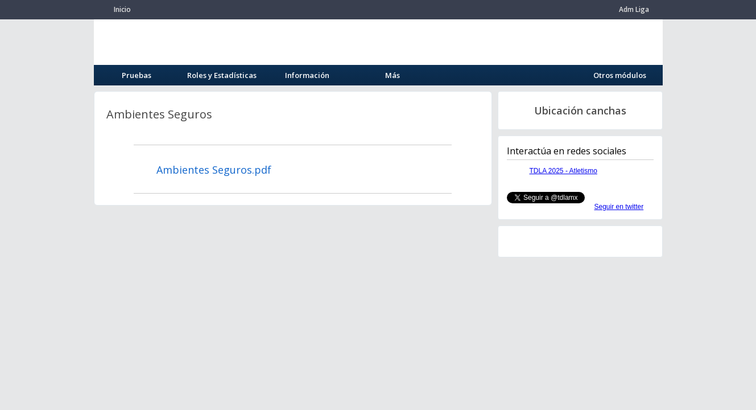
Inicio (122, 9)
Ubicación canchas (580, 110)
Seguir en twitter (619, 207)
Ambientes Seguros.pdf (213, 170)
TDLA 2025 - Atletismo (563, 171)
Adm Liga (634, 9)
